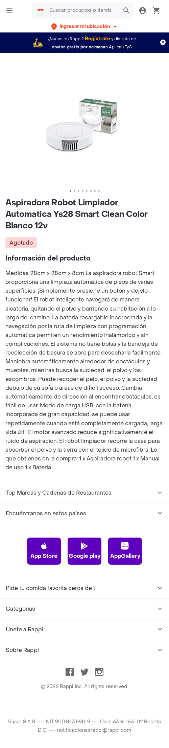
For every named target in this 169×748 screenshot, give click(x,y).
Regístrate (97, 39)
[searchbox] (82, 10)
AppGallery (125, 551)
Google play (84, 551)
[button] (84, 26)
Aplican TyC (120, 47)
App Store (43, 551)
